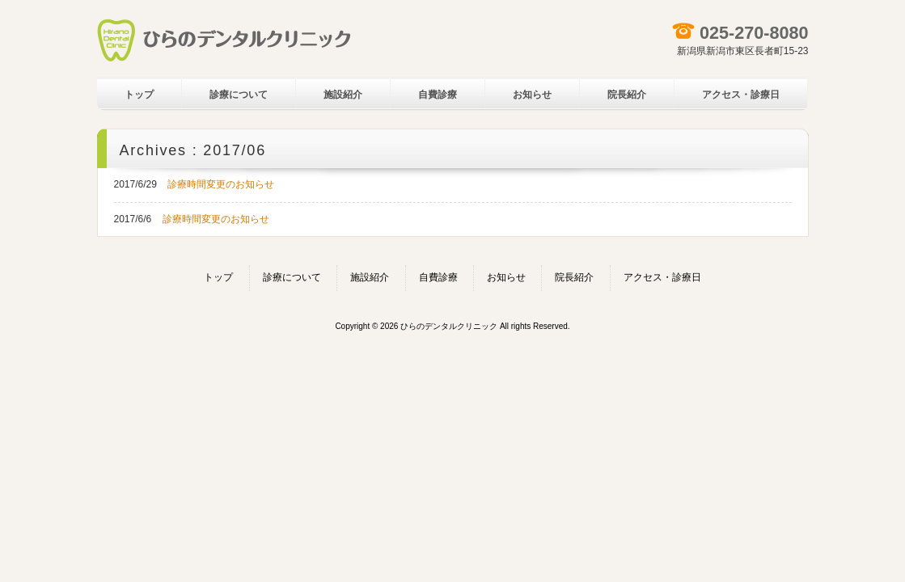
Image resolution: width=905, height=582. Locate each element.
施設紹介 (369, 277)
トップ (218, 277)
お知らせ (506, 277)
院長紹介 (574, 277)
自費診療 (438, 277)
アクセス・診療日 (662, 277)
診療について (292, 277)
